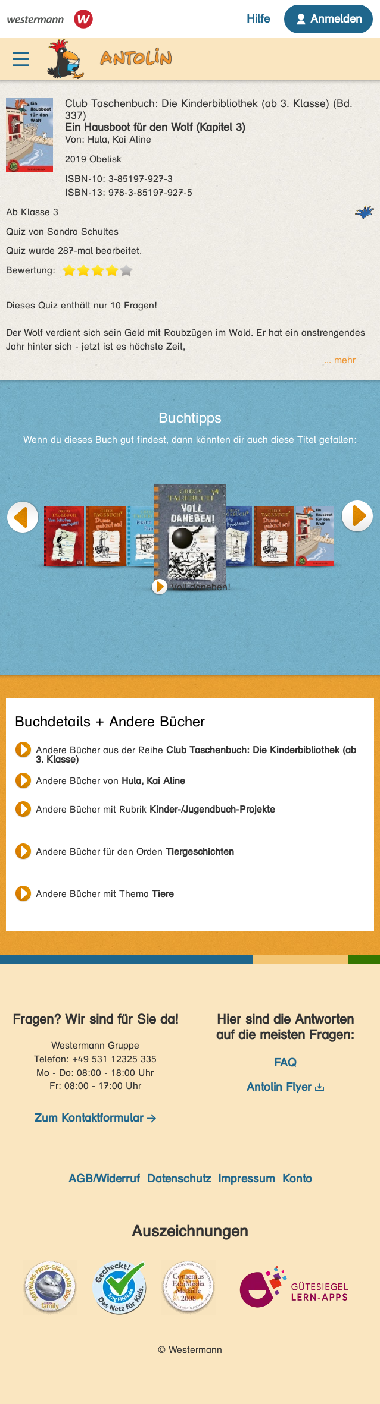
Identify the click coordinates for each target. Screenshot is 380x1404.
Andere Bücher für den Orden (135, 851)
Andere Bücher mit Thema (105, 893)
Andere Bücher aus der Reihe (196, 751)
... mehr (340, 360)
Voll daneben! (201, 587)
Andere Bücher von (110, 780)
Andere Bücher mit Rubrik (155, 809)
